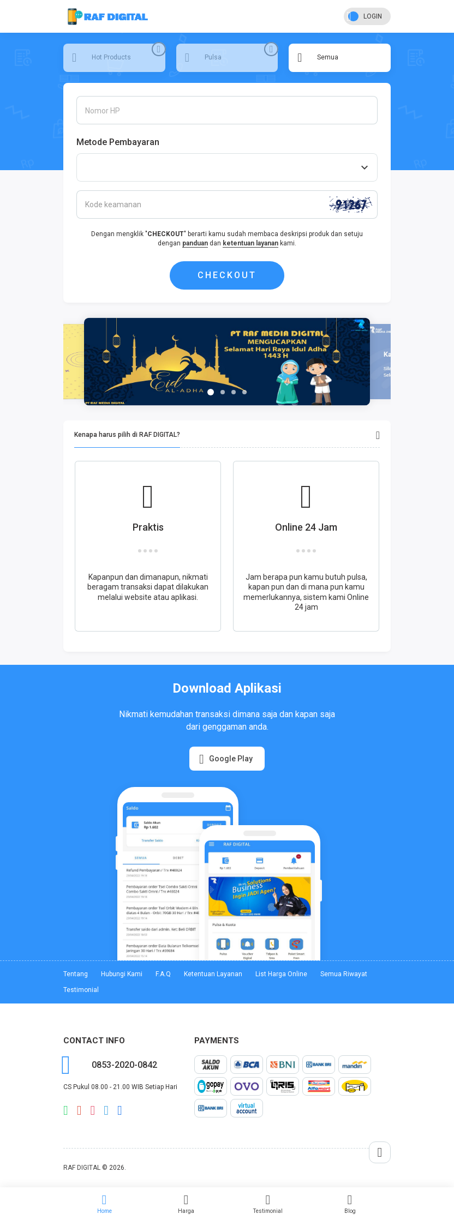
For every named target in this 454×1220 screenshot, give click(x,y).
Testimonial (268, 1203)
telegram (106, 1110)
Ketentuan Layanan (213, 974)
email (79, 1110)
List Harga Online (281, 974)
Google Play (226, 759)
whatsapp (65, 1110)
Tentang (75, 974)
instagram (93, 1110)
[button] (210, 392)
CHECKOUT (227, 275)
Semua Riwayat (343, 974)
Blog (350, 1203)
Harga (186, 1203)
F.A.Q (163, 974)
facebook (119, 1110)
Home (104, 1203)
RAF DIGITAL (81, 1167)
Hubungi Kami (121, 974)
